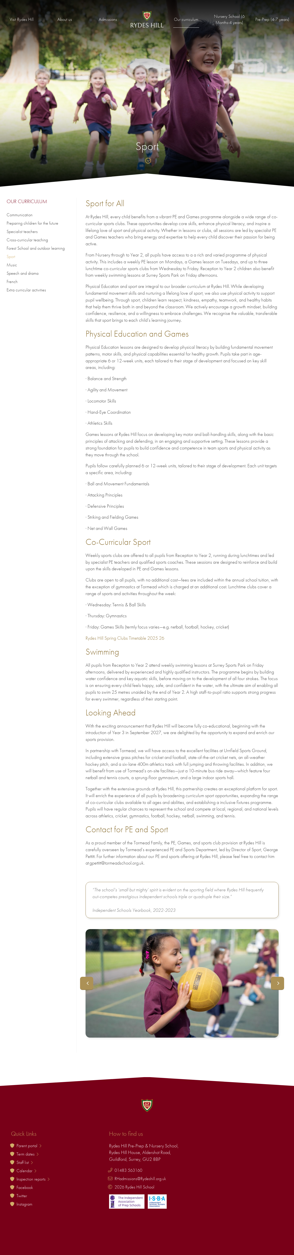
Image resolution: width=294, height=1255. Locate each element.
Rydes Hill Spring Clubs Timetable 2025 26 (125, 638)
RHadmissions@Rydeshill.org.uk (140, 1178)
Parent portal (28, 1145)
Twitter (21, 1196)
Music (12, 265)
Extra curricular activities (26, 290)
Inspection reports (32, 1179)
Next (277, 983)
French (12, 281)
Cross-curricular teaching (27, 240)
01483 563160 (128, 1170)
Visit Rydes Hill (22, 19)
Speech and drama (22, 273)
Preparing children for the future (32, 223)
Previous (86, 983)
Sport (11, 256)
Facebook (24, 1187)
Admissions (108, 19)
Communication (20, 215)
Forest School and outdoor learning (36, 248)
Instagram (24, 1204)
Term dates (27, 1154)
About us (64, 19)
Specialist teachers (22, 231)
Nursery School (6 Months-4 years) (229, 19)
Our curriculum (186, 19)
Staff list (24, 1162)
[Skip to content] (147, 161)
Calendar (26, 1171)
